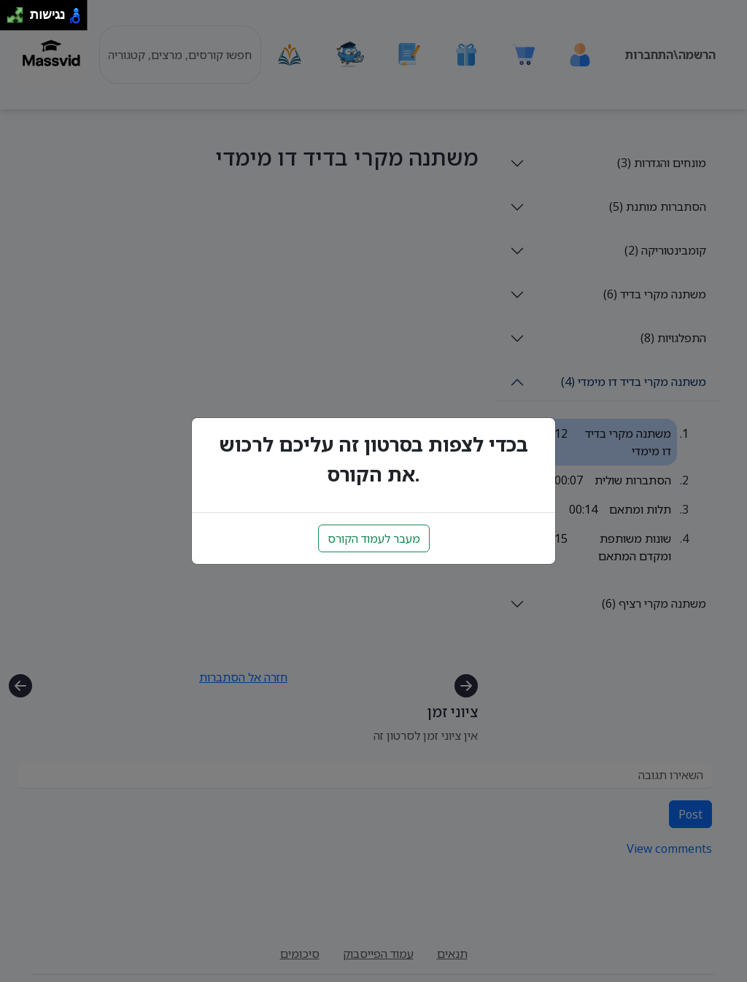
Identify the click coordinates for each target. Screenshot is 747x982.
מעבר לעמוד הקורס (374, 538)
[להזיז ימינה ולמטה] (19, 19)
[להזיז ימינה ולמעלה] (19, 11)
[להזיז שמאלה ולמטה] (11, 19)
